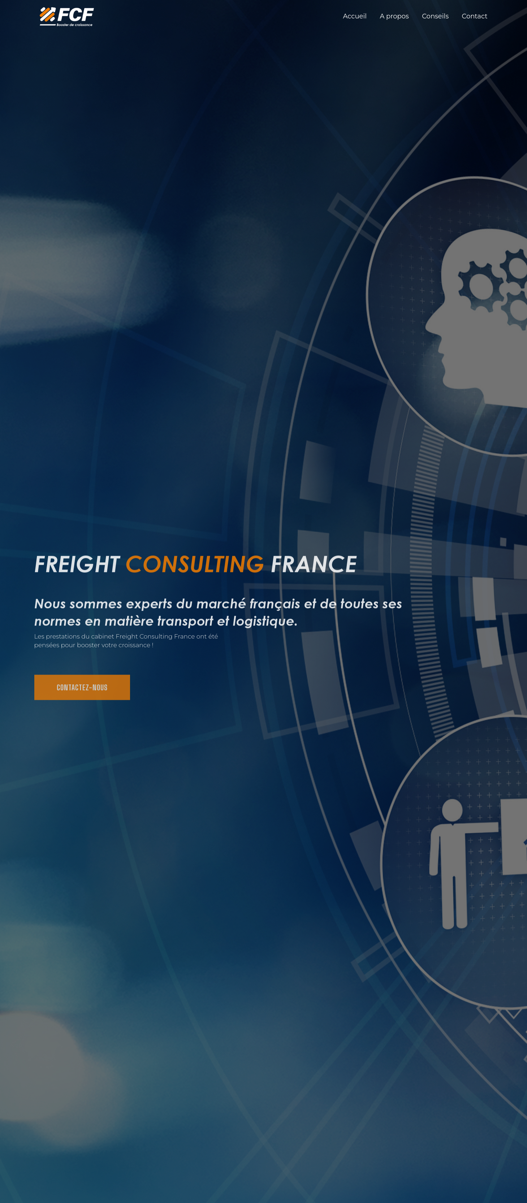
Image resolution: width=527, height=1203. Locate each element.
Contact (475, 16)
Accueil (355, 16)
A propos (394, 16)
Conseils (435, 16)
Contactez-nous (82, 693)
